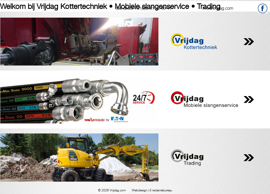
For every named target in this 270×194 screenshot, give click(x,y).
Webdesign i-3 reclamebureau (152, 190)
